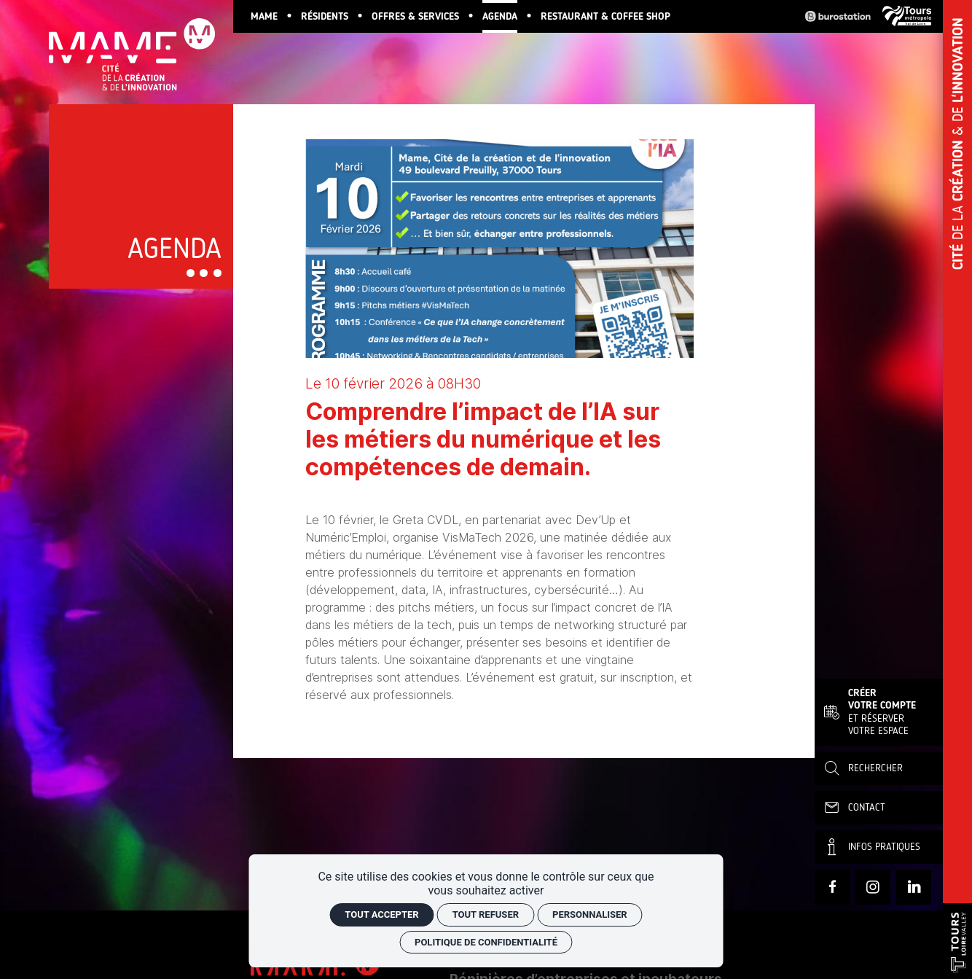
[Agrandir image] (499, 248)
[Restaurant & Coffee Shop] (605, 16)
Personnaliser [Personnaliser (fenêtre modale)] (589, 914)
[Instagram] (872, 887)
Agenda (175, 248)
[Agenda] (499, 16)
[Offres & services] (415, 16)
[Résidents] (324, 16)
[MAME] (264, 16)
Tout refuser (485, 914)
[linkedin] (913, 887)
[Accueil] (141, 48)
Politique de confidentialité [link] (486, 942)
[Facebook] (832, 887)
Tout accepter (381, 914)
